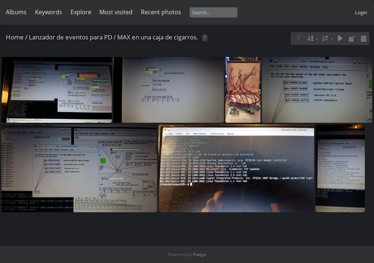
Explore (80, 12)
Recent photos (161, 12)
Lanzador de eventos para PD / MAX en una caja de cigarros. (113, 37)
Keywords (48, 12)
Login (361, 12)
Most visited (116, 12)
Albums (16, 12)
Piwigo (199, 254)
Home (15, 37)
